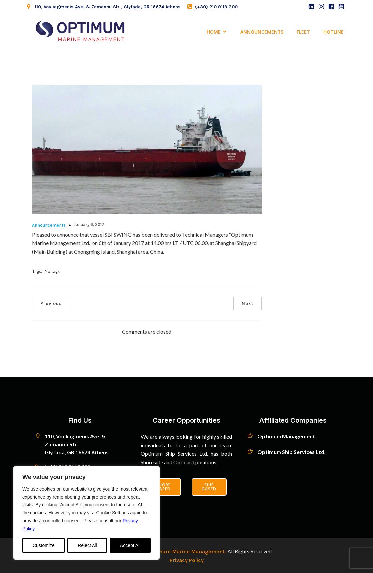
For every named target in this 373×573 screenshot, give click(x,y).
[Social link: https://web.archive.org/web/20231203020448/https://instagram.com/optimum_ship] (321, 7)
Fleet (303, 32)
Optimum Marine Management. (185, 551)
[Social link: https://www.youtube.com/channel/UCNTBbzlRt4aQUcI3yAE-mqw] (341, 7)
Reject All (87, 545)
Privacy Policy (187, 560)
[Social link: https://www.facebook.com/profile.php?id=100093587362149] (331, 7)
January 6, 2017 (89, 224)
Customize (44, 545)
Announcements (261, 32)
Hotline (333, 32)
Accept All (130, 545)
